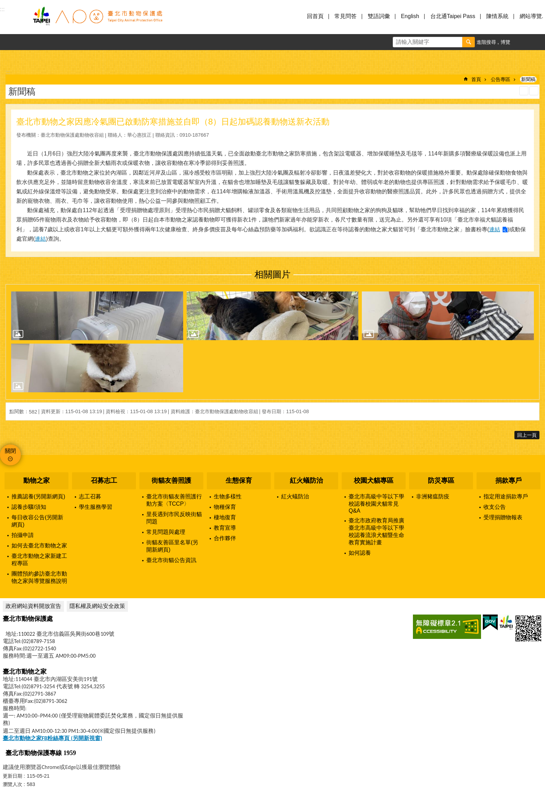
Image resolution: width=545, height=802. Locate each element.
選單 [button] (14, 20)
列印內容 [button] (523, 90)
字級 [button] (521, 42)
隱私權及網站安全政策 (97, 606)
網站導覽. (531, 16)
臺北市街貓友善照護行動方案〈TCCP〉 (174, 500)
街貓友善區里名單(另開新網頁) (172, 546)
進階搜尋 (486, 42)
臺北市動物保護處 (97, 20)
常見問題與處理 (165, 532)
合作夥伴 (225, 538)
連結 (494, 229)
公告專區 (500, 79)
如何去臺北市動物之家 (39, 545)
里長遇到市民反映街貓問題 (174, 517)
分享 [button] (537, 42)
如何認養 (360, 553)
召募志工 (104, 480)
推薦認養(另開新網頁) (38, 496)
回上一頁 (527, 435)
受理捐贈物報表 (502, 517)
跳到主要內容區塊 (3, 3)
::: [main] (8, 72)
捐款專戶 (508, 480)
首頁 (476, 79)
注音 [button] (533, 90)
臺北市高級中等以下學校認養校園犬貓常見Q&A (376, 504)
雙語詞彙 (379, 16)
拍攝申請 (22, 535)
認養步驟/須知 (28, 507)
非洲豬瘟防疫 (432, 496)
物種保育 (225, 507)
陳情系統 (497, 16)
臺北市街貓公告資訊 (171, 560)
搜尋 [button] (468, 42)
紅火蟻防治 (306, 480)
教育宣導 (225, 528)
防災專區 (441, 480)
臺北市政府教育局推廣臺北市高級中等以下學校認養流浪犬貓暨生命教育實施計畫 (376, 531)
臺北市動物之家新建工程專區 (39, 559)
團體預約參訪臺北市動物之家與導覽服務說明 (39, 577)
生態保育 (239, 480)
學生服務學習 (95, 507)
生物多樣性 (228, 496)
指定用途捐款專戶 (505, 496)
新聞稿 (528, 79)
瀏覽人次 (12, 784)
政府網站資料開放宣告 (33, 606)
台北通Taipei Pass (452, 16)
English (410, 16)
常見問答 (345, 16)
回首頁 (315, 16)
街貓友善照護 (171, 480)
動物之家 (36, 480)
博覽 (505, 42)
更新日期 (12, 776)
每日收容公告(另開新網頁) (37, 521)
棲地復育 (225, 517)
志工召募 (90, 496)
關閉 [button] (10, 451)
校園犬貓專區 (373, 480)
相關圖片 (272, 274)
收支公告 (494, 507)
